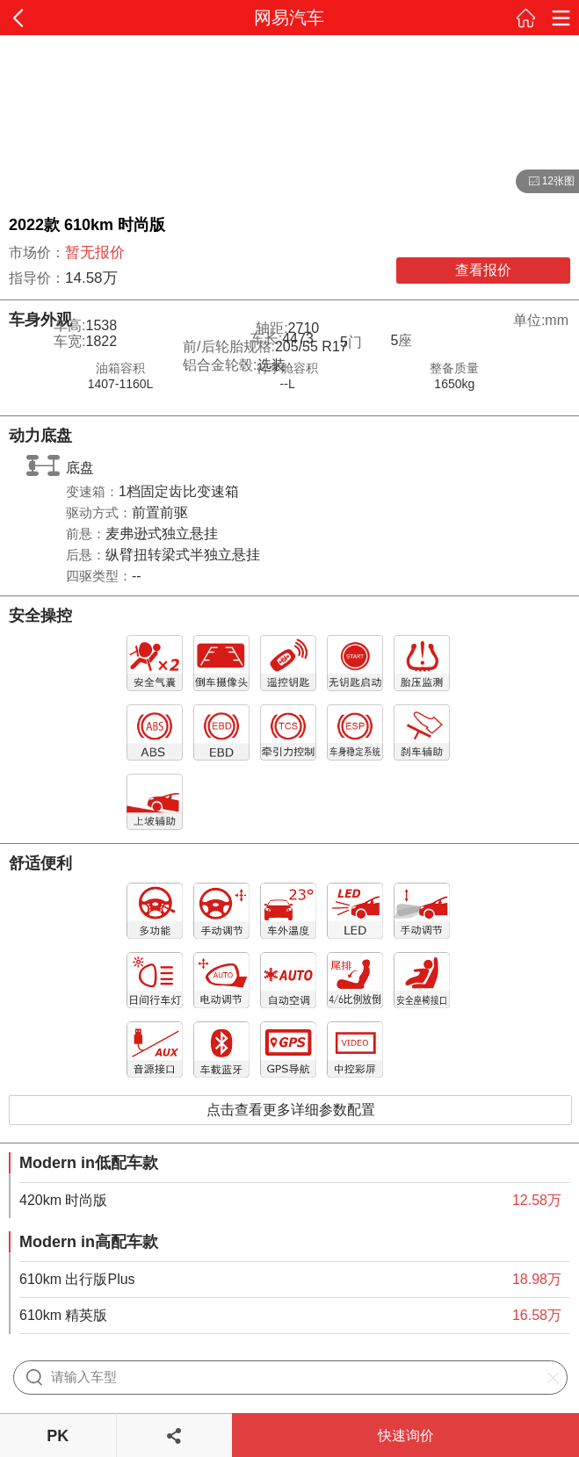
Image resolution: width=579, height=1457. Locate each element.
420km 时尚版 (63, 1200)
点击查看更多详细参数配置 (290, 1109)
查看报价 (483, 270)
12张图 (545, 182)
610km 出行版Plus (77, 1279)
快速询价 (406, 1435)
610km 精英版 (63, 1315)
